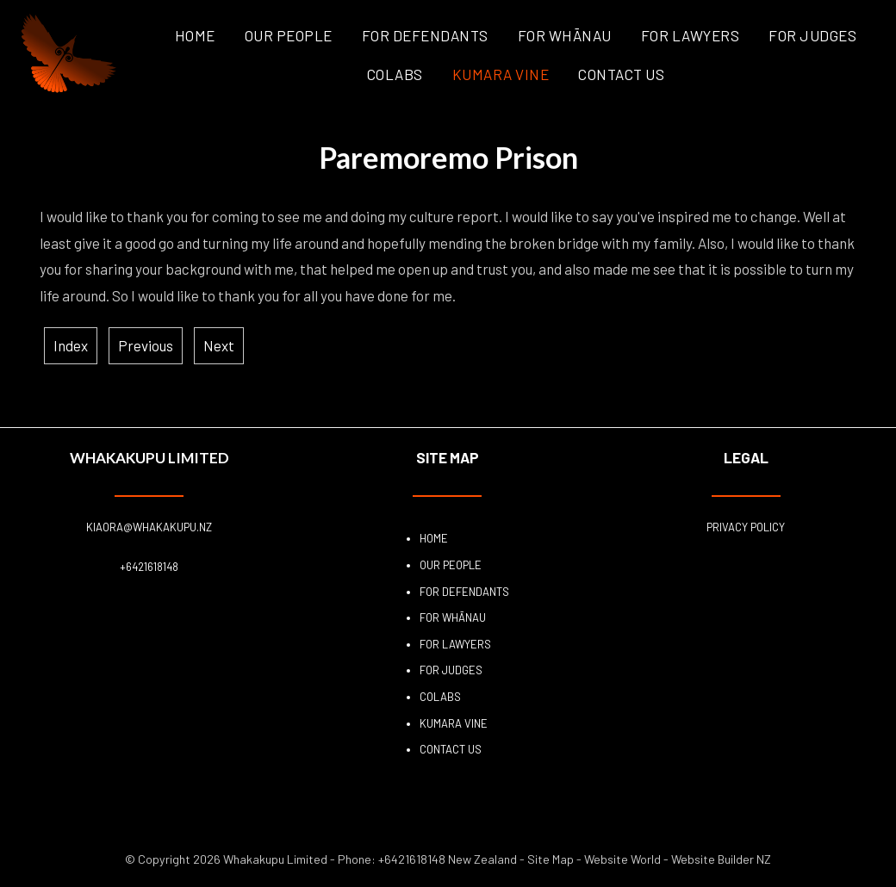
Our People (289, 35)
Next (218, 345)
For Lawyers (690, 35)
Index (70, 345)
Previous (145, 345)
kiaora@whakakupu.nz (149, 527)
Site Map (550, 859)
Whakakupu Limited (275, 859)
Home (195, 35)
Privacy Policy (745, 527)
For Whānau (565, 35)
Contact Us (621, 74)
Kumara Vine (501, 74)
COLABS (395, 74)
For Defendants (425, 35)
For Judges (812, 35)
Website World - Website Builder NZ (677, 859)
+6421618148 (149, 567)
